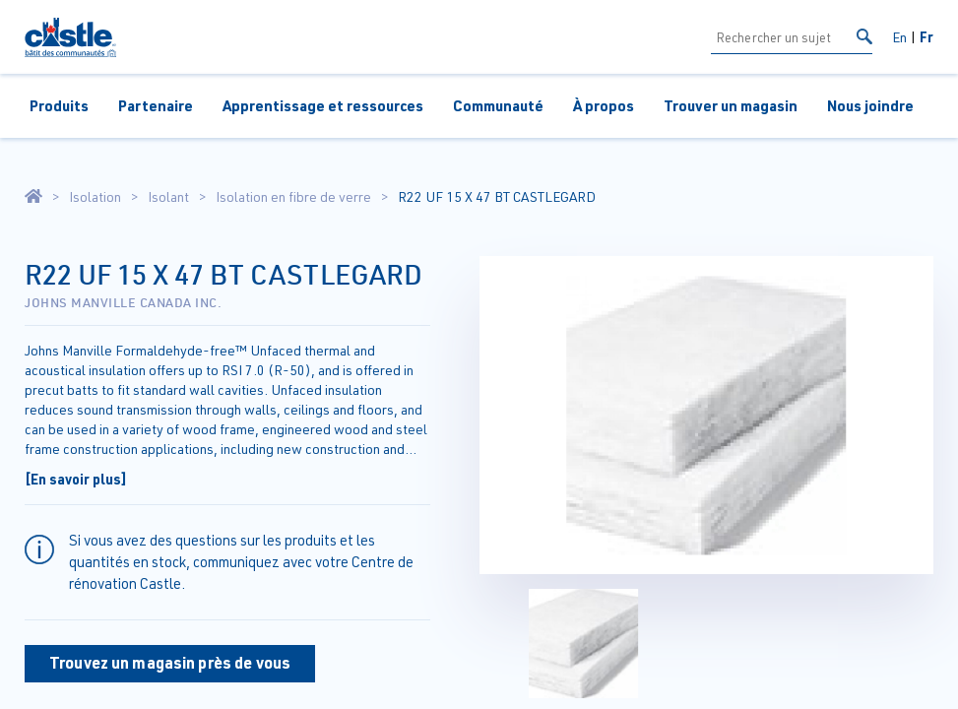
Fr (926, 36)
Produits (59, 105)
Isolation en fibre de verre (293, 197)
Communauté (498, 105)
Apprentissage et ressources (323, 105)
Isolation (95, 197)
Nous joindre (870, 105)
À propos (603, 105)
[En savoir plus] (76, 478)
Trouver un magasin (731, 105)
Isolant (168, 197)
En (899, 37)
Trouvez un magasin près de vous (169, 662)
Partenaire (155, 105)
